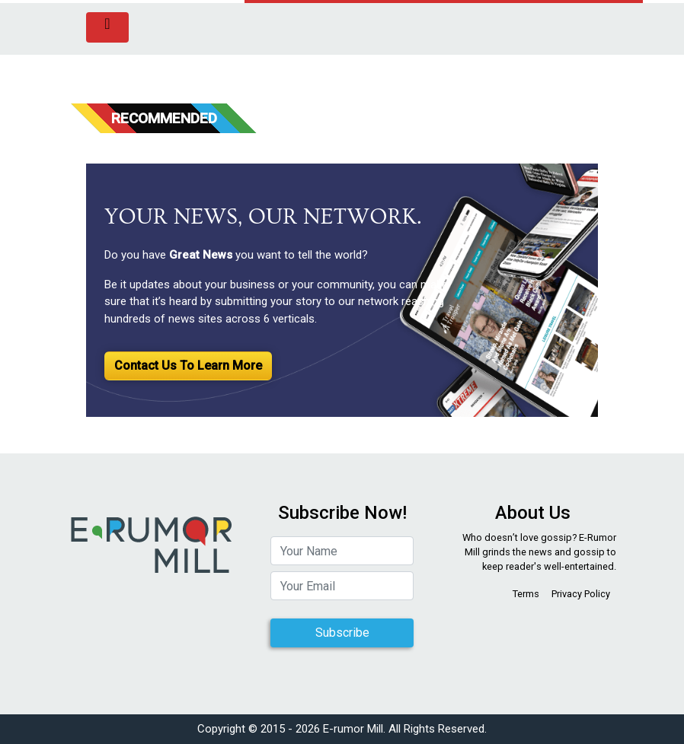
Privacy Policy (580, 593)
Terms (526, 593)
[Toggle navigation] (107, 27)
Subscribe (342, 632)
